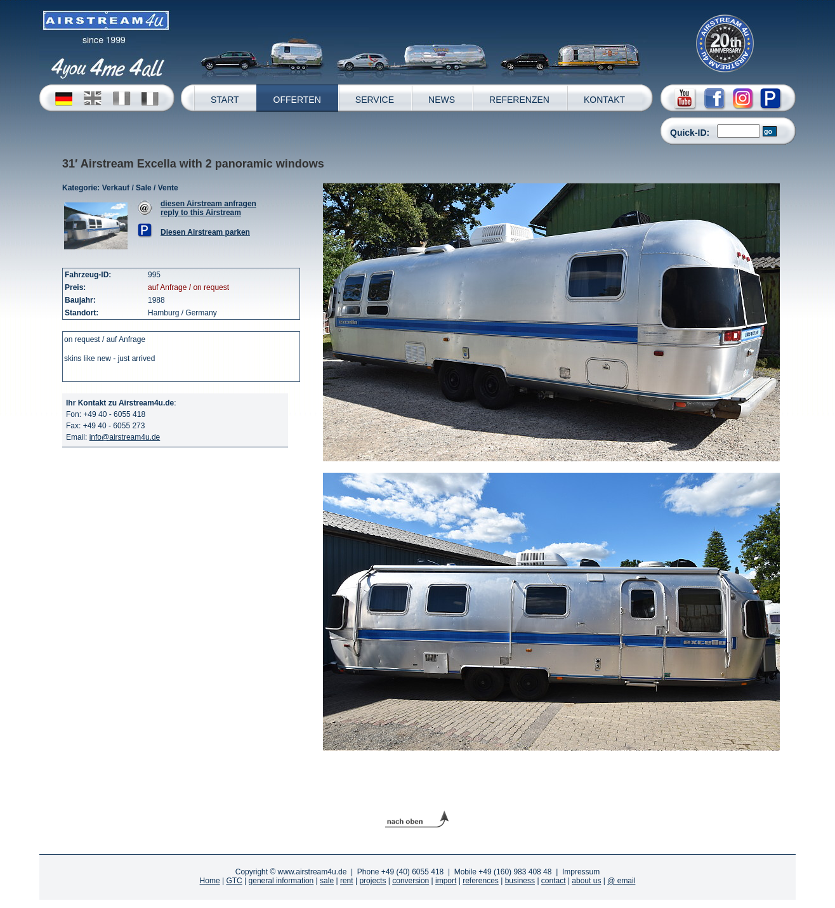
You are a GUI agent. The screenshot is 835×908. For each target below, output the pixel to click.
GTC (234, 880)
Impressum (581, 871)
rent (346, 880)
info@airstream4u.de (125, 437)
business (520, 880)
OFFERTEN (297, 100)
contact (553, 880)
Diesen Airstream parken (205, 232)
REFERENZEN (519, 100)
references (481, 880)
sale (327, 880)
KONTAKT (604, 100)
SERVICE (374, 100)
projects (372, 880)
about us (586, 880)
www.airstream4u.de (312, 871)
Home (210, 880)
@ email (621, 880)
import (445, 880)
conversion (410, 880)
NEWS (441, 100)
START (225, 100)
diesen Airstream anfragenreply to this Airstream (208, 208)
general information (281, 880)
